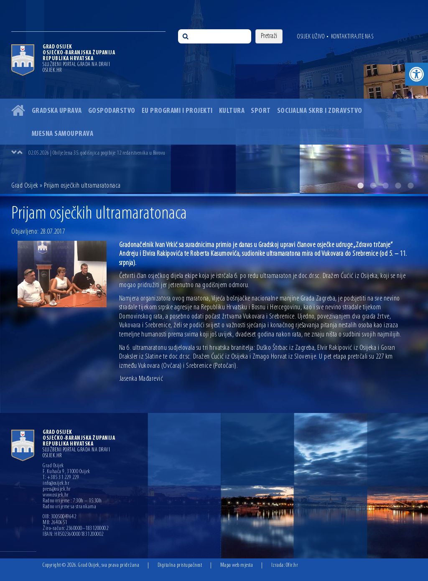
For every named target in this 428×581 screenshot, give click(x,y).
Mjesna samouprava (63, 134)
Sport (261, 111)
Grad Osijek (24, 186)
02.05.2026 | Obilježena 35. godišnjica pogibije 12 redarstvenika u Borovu (97, 153)
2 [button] (373, 185)
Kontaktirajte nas (352, 36)
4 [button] (398, 185)
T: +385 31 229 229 (61, 478)
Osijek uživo (310, 36)
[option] (214, 97)
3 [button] (385, 185)
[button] (416, 74)
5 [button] (410, 185)
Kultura (232, 111)
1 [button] (360, 185)
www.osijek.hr (56, 495)
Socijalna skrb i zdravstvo (319, 111)
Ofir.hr (292, 565)
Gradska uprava (57, 111)
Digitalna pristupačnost (180, 565)
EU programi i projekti (177, 111)
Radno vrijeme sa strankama (69, 507)
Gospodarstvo (111, 111)
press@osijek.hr (57, 489)
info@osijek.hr (56, 484)
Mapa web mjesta (236, 565)
